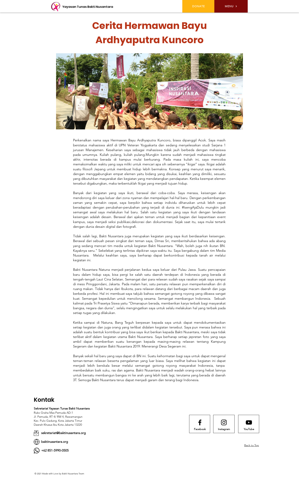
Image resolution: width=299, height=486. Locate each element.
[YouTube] (248, 429)
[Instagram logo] (224, 422)
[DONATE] (199, 6)
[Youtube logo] (249, 422)
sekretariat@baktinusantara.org (63, 433)
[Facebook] (199, 429)
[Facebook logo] (200, 422)
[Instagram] (223, 429)
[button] (231, 6)
